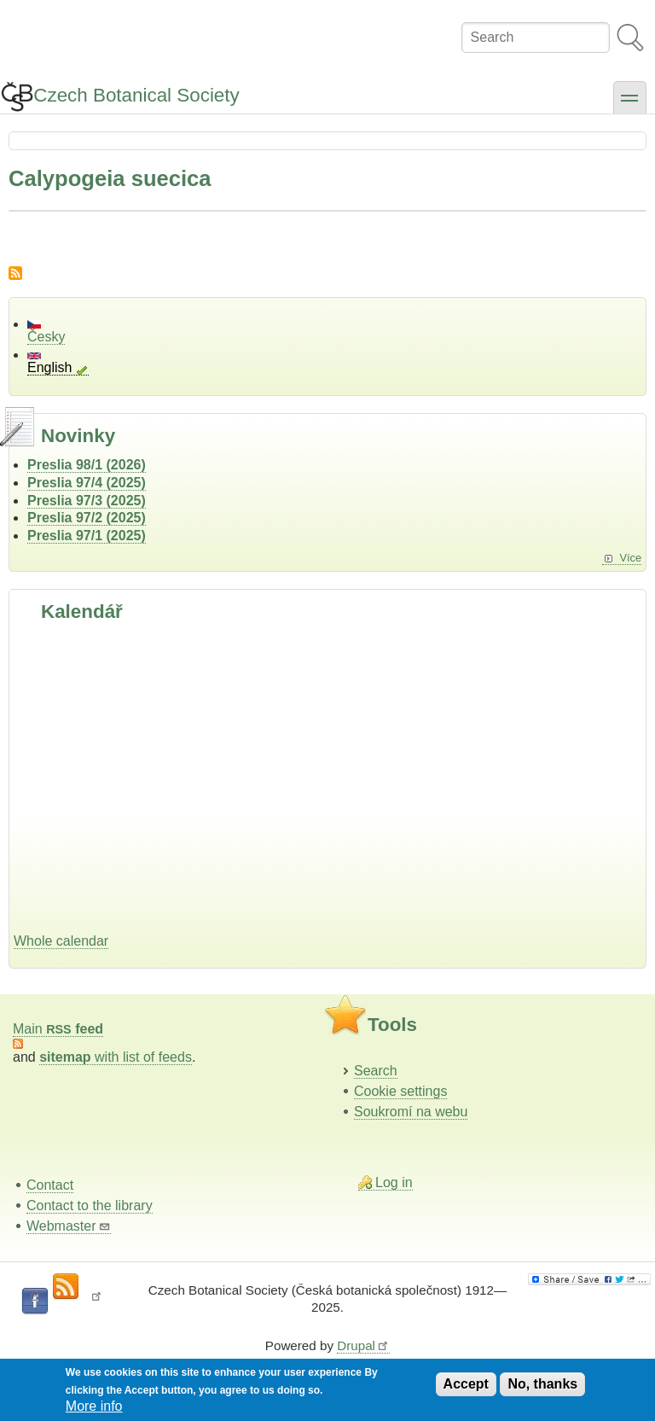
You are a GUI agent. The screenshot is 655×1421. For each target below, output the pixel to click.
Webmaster (68, 1226)
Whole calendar (61, 941)
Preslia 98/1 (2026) (86, 464)
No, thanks (542, 1384)
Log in (394, 1182)
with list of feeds (115, 1057)
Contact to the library (89, 1205)
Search (375, 1070)
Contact (49, 1185)
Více (630, 557)
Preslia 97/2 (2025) (86, 517)
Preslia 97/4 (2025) (86, 482)
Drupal (363, 1345)
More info (94, 1406)
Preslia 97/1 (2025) (86, 535)
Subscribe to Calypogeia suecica (15, 273)
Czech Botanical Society (136, 95)
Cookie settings (400, 1091)
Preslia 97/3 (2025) (86, 500)
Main (58, 1029)
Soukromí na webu (410, 1111)
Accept (466, 1384)
